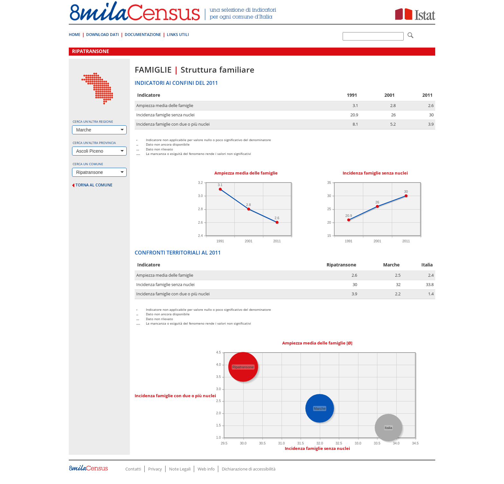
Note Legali (180, 469)
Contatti (133, 469)
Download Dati (102, 34)
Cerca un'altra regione (93, 121)
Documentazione (143, 34)
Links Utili (178, 34)
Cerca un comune (88, 164)
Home (74, 34)
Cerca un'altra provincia (94, 142)
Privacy (155, 469)
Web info (206, 469)
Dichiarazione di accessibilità (248, 469)
